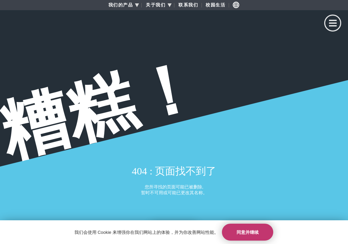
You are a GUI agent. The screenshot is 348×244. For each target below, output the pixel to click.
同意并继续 (248, 232)
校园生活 (215, 5)
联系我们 (188, 5)
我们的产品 (120, 5)
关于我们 (156, 5)
